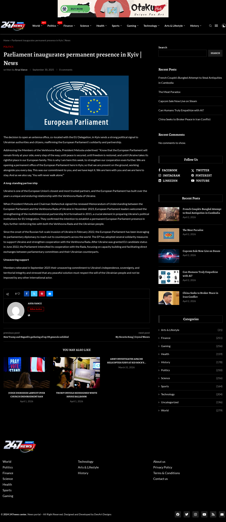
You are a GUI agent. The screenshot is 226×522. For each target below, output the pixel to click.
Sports (115, 25)
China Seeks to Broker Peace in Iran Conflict (184, 119)
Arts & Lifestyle (174, 25)
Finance (68, 25)
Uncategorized (192, 402)
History (194, 25)
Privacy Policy (162, 467)
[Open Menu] (216, 25)
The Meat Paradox (169, 91)
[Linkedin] (174, 180)
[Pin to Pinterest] (42, 293)
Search (162, 47)
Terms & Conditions (166, 472)
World (38, 24)
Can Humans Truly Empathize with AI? (181, 110)
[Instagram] (174, 175)
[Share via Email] (49, 293)
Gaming (131, 25)
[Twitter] (207, 170)
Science (84, 25)
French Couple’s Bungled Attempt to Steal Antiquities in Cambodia (202, 211)
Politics (54, 24)
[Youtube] (207, 180)
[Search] (210, 25)
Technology (150, 25)
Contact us (160, 478)
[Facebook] (174, 170)
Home (6, 40)
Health (100, 25)
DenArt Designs (102, 514)
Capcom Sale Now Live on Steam (177, 101)
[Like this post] (18, 293)
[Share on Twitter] (34, 293)
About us (159, 461)
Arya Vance (21, 69)
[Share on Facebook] (26, 293)
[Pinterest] (207, 175)
